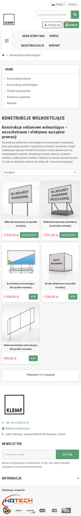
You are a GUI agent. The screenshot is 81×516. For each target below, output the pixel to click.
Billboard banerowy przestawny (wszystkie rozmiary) (60, 224)
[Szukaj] (57, 15)
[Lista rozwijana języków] (58, 4)
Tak (67, 454)
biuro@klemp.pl (21, 428)
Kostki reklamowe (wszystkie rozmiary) (60, 285)
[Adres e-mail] (29, 454)
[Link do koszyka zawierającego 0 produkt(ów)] (71, 25)
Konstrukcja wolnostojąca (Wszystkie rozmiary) (21, 285)
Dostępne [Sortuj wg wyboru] (9, 172)
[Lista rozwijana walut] (73, 4)
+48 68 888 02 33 (19, 422)
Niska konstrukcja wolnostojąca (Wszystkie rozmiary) (20, 347)
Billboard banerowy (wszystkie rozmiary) (21, 224)
